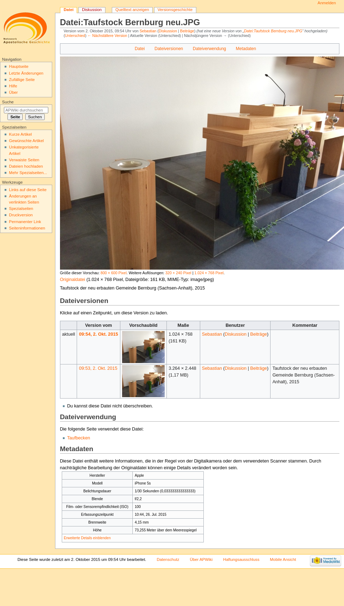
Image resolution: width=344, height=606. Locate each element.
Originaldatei (72, 279)
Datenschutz (168, 559)
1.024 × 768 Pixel (209, 273)
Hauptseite (18, 66)
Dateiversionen (168, 48)
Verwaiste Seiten (24, 160)
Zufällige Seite (22, 79)
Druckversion (21, 215)
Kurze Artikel (20, 134)
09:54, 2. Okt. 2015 (98, 334)
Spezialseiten (21, 208)
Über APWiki (201, 559)
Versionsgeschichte (175, 9)
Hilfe (13, 86)
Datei (140, 48)
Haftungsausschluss (241, 559)
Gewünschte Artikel (26, 141)
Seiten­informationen (27, 228)
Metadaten (246, 48)
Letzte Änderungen (26, 73)
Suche (8, 102)
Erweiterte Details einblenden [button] (87, 538)
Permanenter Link (25, 222)
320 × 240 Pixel (178, 273)
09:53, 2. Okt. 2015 (98, 368)
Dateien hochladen (26, 166)
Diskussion (168, 31)
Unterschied (75, 35)
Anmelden (327, 3)
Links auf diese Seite (28, 190)
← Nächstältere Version (107, 35)
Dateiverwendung (209, 48)
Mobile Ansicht (283, 559)
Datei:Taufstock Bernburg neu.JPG (273, 31)
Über (13, 92)
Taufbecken (78, 437)
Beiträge (187, 31)
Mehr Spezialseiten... (28, 173)
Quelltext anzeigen (132, 9)
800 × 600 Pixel (113, 273)
